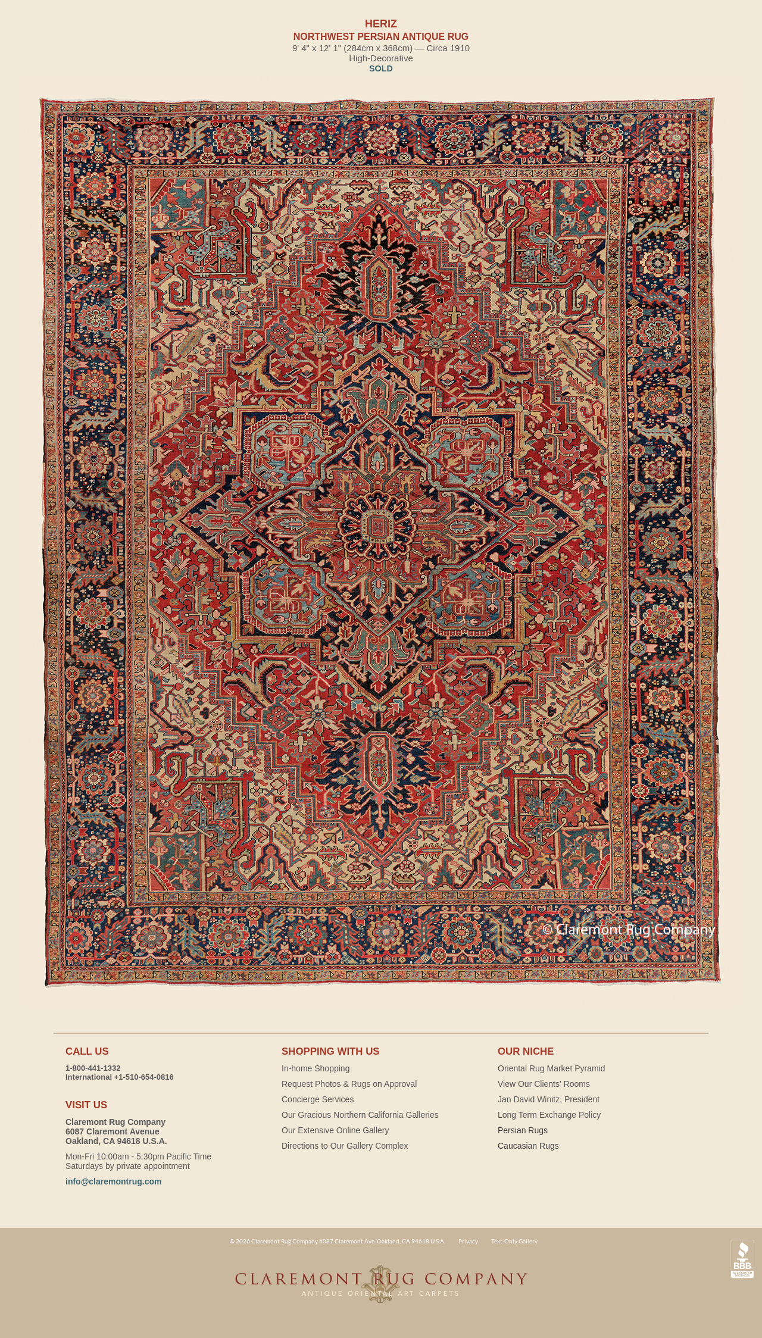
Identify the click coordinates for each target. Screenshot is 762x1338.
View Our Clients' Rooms (544, 1084)
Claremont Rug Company (381, 1290)
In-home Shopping (315, 1068)
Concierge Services (318, 1099)
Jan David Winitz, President (548, 1099)
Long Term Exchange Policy (549, 1115)
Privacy (468, 1241)
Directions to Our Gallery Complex (345, 1146)
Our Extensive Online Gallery (335, 1130)
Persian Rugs (523, 1130)
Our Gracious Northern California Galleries (360, 1115)
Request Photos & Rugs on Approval (349, 1084)
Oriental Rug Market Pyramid (551, 1068)
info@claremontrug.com (113, 1181)
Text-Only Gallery (514, 1241)
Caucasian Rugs (528, 1146)
